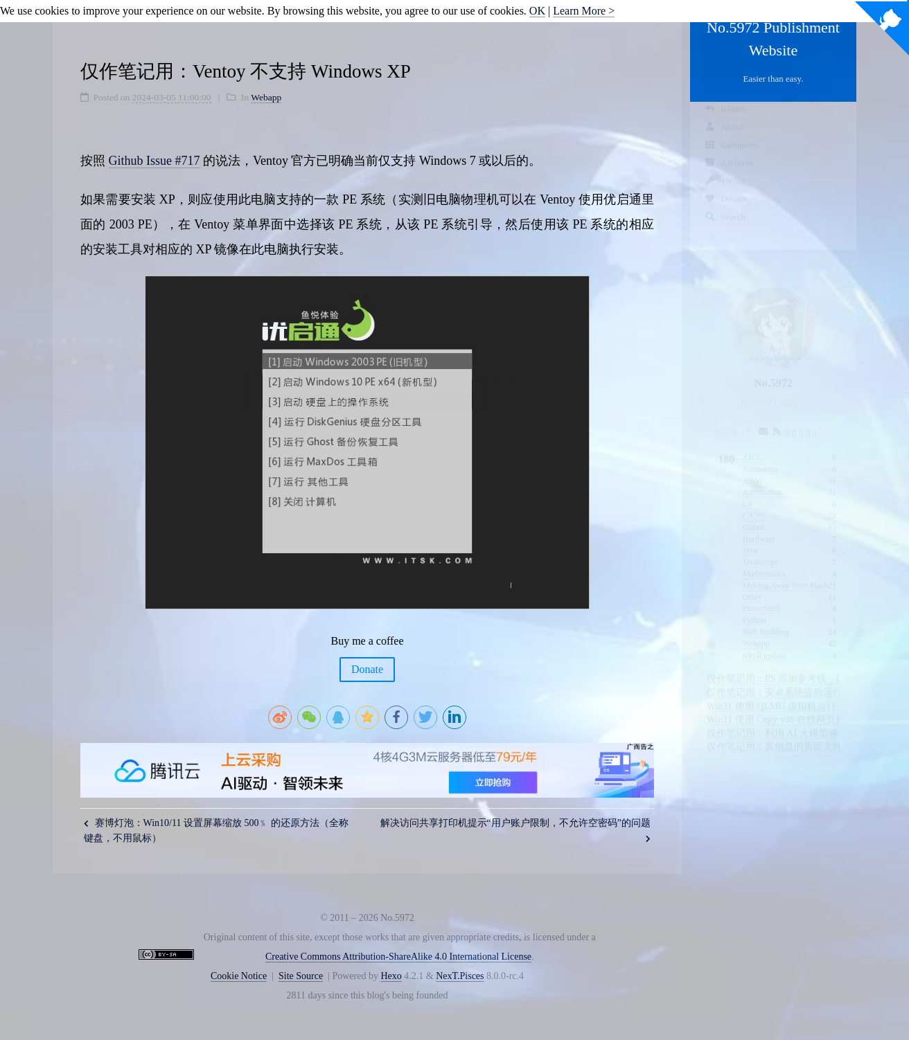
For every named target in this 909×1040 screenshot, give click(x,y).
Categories (731, 157)
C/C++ (754, 503)
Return (724, 121)
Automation (762, 479)
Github (754, 514)
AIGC (753, 444)
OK (537, 11)
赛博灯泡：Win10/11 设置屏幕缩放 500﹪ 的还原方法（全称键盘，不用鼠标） (216, 830)
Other (752, 584)
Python (754, 607)
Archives (728, 175)
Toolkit (725, 193)
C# (747, 491)
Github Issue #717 (154, 161)
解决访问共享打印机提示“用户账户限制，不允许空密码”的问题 (515, 830)
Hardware (759, 526)
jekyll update (764, 642)
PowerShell (762, 595)
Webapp (756, 631)
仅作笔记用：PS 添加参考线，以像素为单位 (800, 666)
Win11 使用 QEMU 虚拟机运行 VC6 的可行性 (802, 693)
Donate (725, 211)
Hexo (390, 976)
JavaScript (760, 549)
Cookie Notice (239, 976)
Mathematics (764, 561)
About (723, 139)
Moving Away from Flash (785, 572)
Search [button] (724, 229)
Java (750, 537)
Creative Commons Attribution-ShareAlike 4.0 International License (398, 956)
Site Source (301, 976)
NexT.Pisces (460, 976)
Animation (760, 456)
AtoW (753, 468)
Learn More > (584, 11)
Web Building (766, 619)
